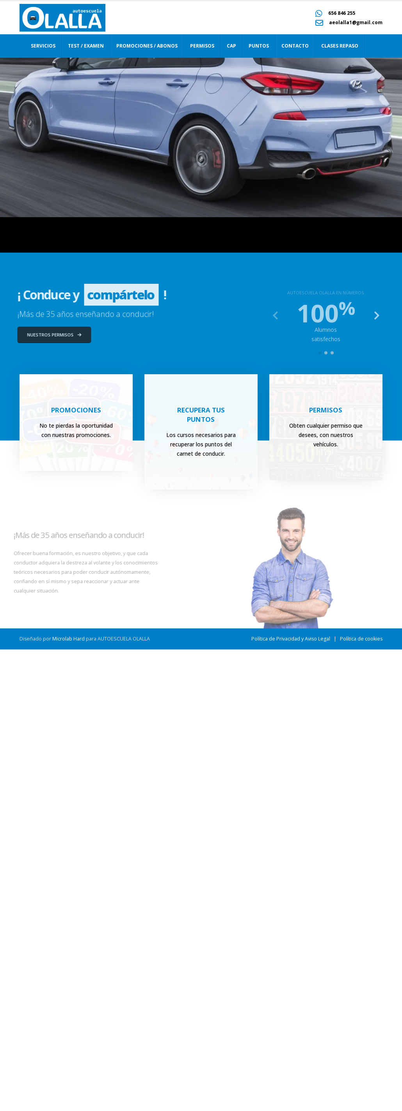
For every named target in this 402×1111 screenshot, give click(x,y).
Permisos (202, 45)
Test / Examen (86, 45)
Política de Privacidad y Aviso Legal (290, 1100)
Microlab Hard (68, 1100)
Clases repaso (339, 45)
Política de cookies (361, 1100)
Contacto (295, 45)
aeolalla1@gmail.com (355, 22)
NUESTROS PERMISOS (45, 335)
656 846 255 (341, 13)
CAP (231, 45)
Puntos (259, 45)
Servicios (43, 45)
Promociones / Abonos (147, 45)
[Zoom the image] (62, 8)
